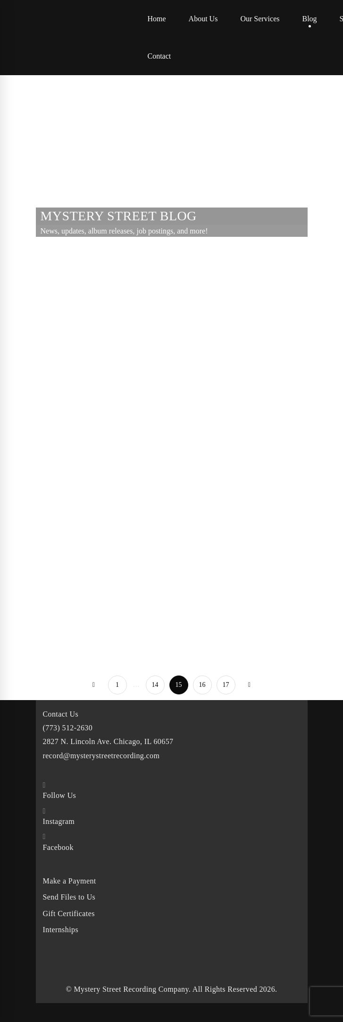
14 (155, 684)
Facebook (58, 847)
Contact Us (61, 714)
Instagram (59, 821)
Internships (61, 930)
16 (202, 684)
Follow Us (59, 795)
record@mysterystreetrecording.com (101, 756)
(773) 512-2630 (68, 728)
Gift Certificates (69, 913)
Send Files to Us (69, 897)
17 (226, 684)
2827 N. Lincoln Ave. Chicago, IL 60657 (108, 741)
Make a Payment (69, 881)
